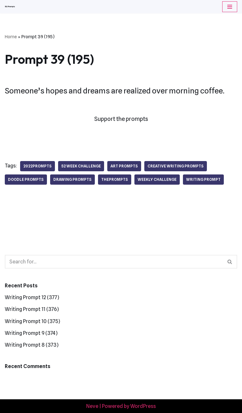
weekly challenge (157, 179)
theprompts (114, 179)
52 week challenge (81, 166)
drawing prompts (72, 179)
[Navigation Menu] (229, 6)
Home (11, 36)
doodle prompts (26, 179)
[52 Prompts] (10, 6)
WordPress (143, 406)
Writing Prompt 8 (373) (31, 345)
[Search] (114, 262)
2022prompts (37, 166)
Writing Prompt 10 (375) (32, 321)
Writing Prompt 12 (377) (32, 297)
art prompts (124, 166)
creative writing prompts (175, 166)
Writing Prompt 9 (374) (31, 333)
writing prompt (203, 179)
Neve (92, 406)
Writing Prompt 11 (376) (32, 309)
